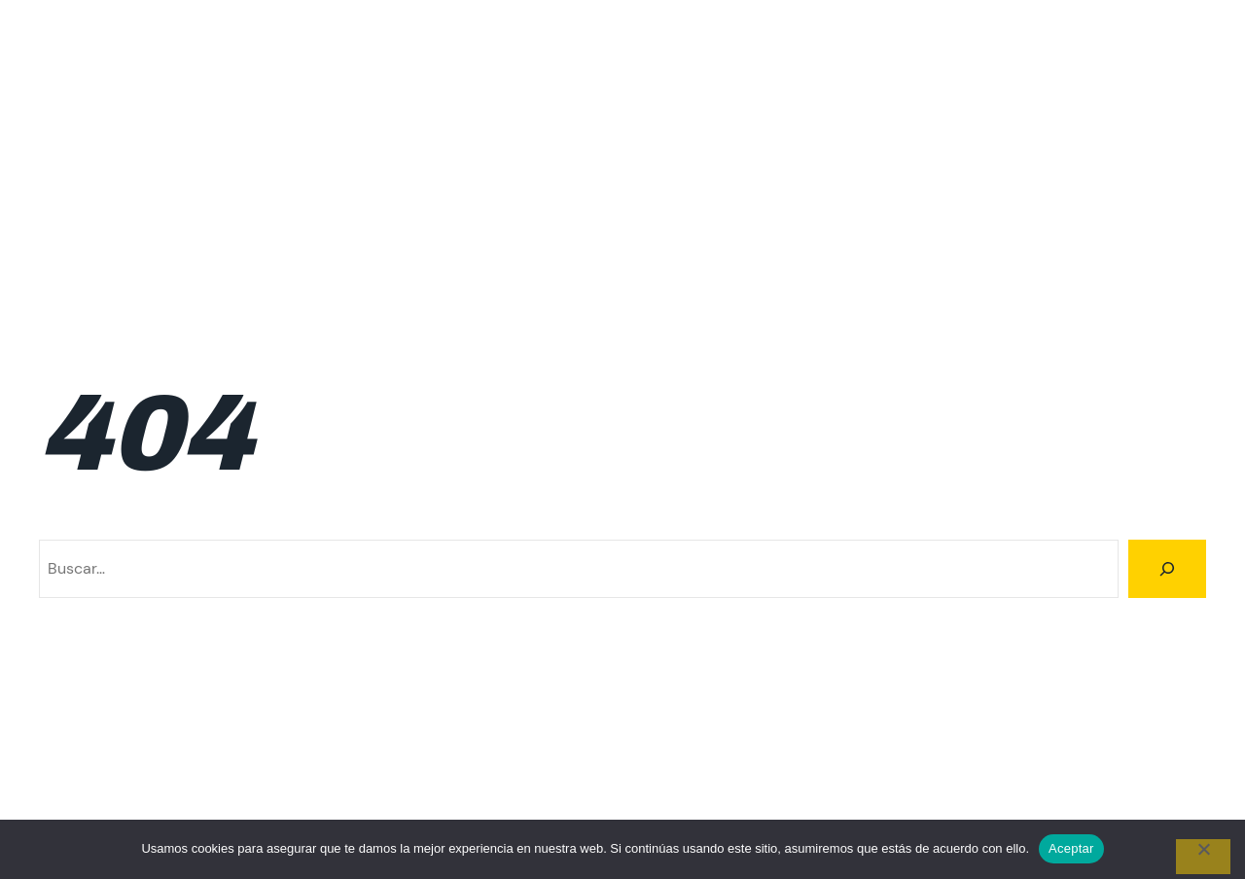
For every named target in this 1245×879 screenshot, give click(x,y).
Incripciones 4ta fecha (943, 102)
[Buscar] (1167, 569)
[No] (1203, 856)
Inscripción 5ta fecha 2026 (894, 150)
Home (819, 102)
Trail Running (1160, 247)
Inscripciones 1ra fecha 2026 (347, 199)
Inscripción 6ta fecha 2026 (1110, 150)
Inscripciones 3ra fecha (749, 199)
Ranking (1075, 199)
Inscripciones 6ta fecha (939, 199)
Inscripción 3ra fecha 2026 (462, 150)
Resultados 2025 (821, 247)
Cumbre (614, 102)
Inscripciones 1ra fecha (140, 199)
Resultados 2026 (966, 247)
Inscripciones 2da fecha (558, 199)
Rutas (1070, 247)
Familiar (694, 102)
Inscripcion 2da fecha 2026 (245, 150)
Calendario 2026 (502, 102)
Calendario (237, 102)
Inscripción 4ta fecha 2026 (678, 150)
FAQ (760, 102)
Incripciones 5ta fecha (1126, 102)
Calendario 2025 (359, 102)
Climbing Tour (94, 54)
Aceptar (1071, 848)
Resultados (1166, 199)
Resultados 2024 (676, 247)
